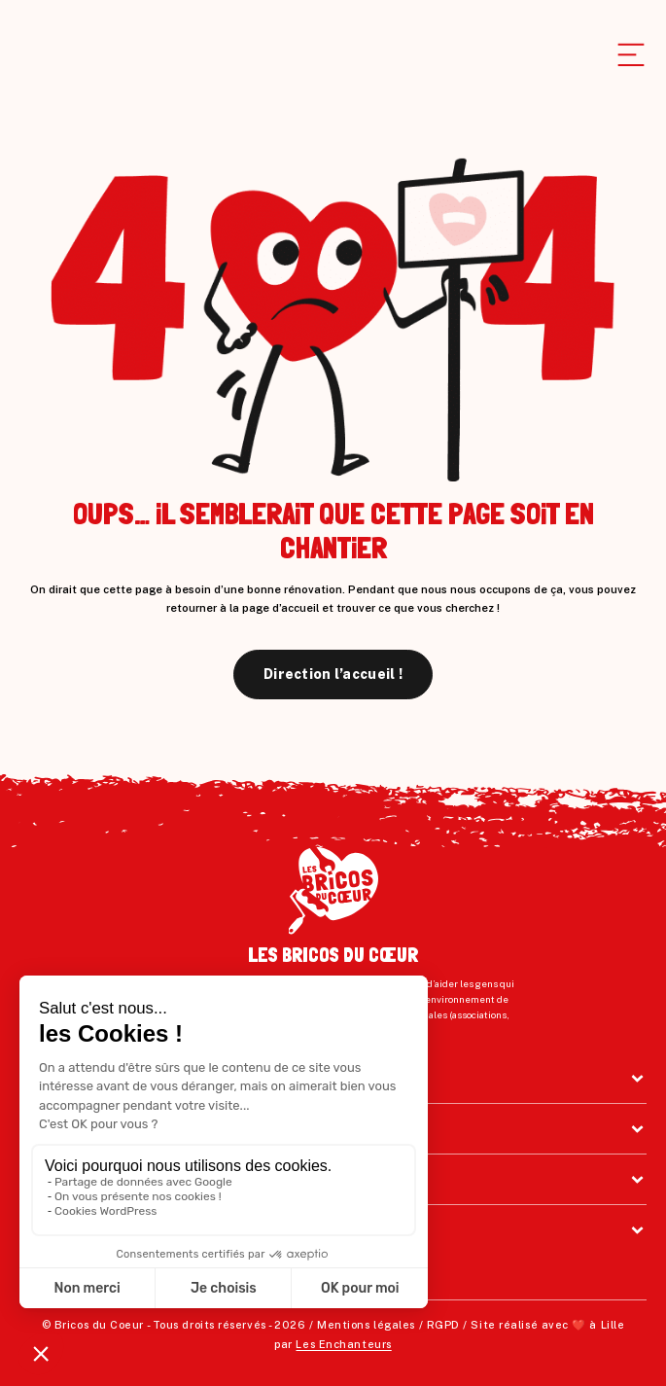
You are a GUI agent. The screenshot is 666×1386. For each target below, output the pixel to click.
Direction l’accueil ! (333, 674)
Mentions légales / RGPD (388, 1325)
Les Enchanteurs (343, 1344)
